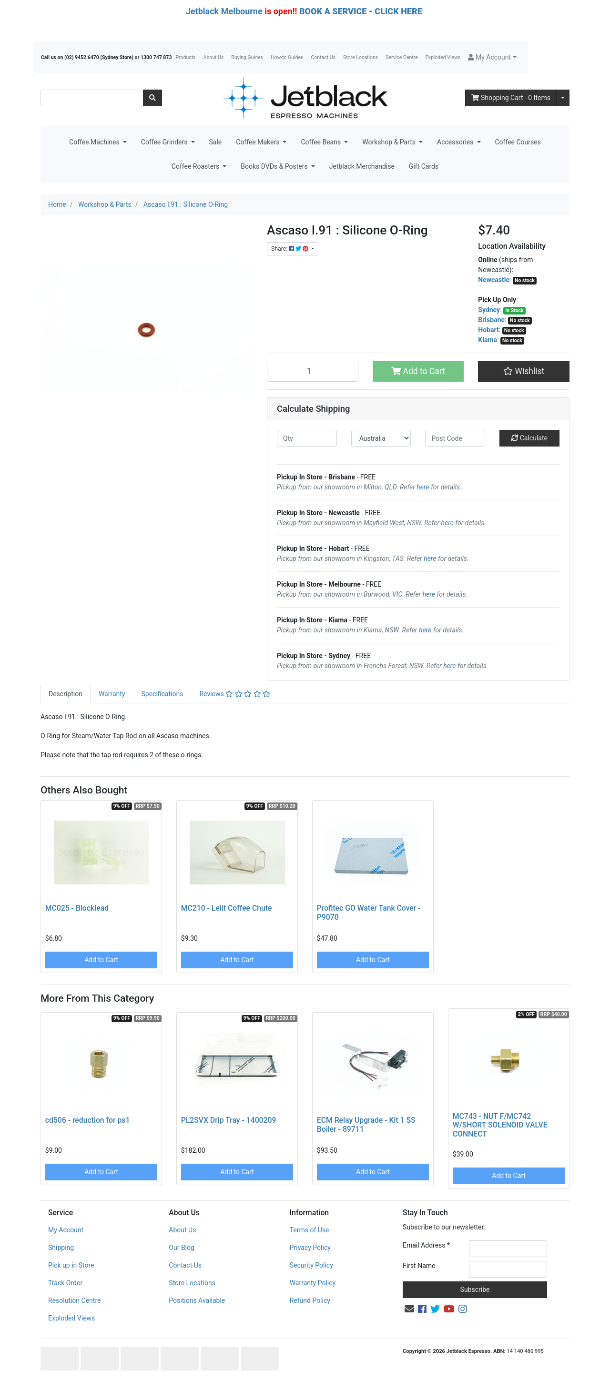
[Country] (381, 438)
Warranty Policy (313, 1283)
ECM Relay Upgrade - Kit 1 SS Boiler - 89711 (366, 1125)
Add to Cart (418, 371)
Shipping (61, 1247)
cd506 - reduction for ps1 (87, 1120)
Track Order (65, 1283)
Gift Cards (423, 166)
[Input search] (92, 98)
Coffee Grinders (165, 142)
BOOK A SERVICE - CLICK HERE (360, 11)
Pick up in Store (71, 1265)
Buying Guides (247, 57)
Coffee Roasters (196, 166)
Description (65, 694)
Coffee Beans (321, 142)
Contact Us (323, 57)
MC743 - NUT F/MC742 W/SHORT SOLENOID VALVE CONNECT (500, 1125)
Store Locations (360, 57)
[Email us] (409, 1309)
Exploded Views (443, 57)
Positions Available (197, 1300)
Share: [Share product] (290, 248)
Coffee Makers (258, 142)
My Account (65, 1230)
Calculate (529, 438)
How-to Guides (287, 57)
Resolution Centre (74, 1300)
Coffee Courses (518, 142)
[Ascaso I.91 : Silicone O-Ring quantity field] (312, 371)
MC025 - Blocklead (77, 908)
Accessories (456, 142)
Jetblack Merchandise (362, 166)
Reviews (234, 694)
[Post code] (455, 438)
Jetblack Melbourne (224, 11)
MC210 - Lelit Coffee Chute (226, 908)
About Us (213, 57)
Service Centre (401, 57)
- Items (510, 98)
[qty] (307, 438)
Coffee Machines (95, 142)
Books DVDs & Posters (275, 166)
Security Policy (311, 1265)
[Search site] (152, 98)
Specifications (162, 694)
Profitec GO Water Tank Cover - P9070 (369, 913)
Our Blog (181, 1247)
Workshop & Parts (389, 142)
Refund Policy (310, 1300)
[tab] (66, 694)
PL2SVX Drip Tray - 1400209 (228, 1120)
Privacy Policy (310, 1247)
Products (185, 57)
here (423, 487)
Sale (215, 142)
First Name (419, 1265)
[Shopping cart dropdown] (562, 98)
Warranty (112, 694)
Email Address (426, 1245)
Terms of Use (309, 1230)
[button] (492, 57)
